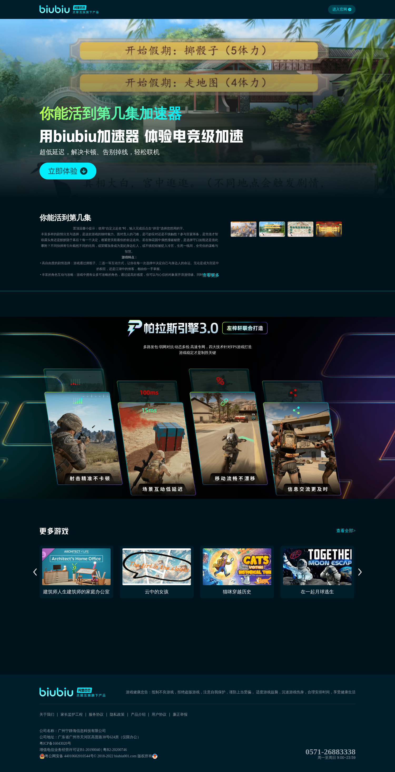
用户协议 (159, 714)
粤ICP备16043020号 (55, 743)
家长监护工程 (72, 714)
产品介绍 (138, 714)
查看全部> (345, 530)
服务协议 (96, 714)
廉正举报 (180, 714)
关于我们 (46, 714)
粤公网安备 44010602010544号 (66, 756)
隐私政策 (117, 714)
